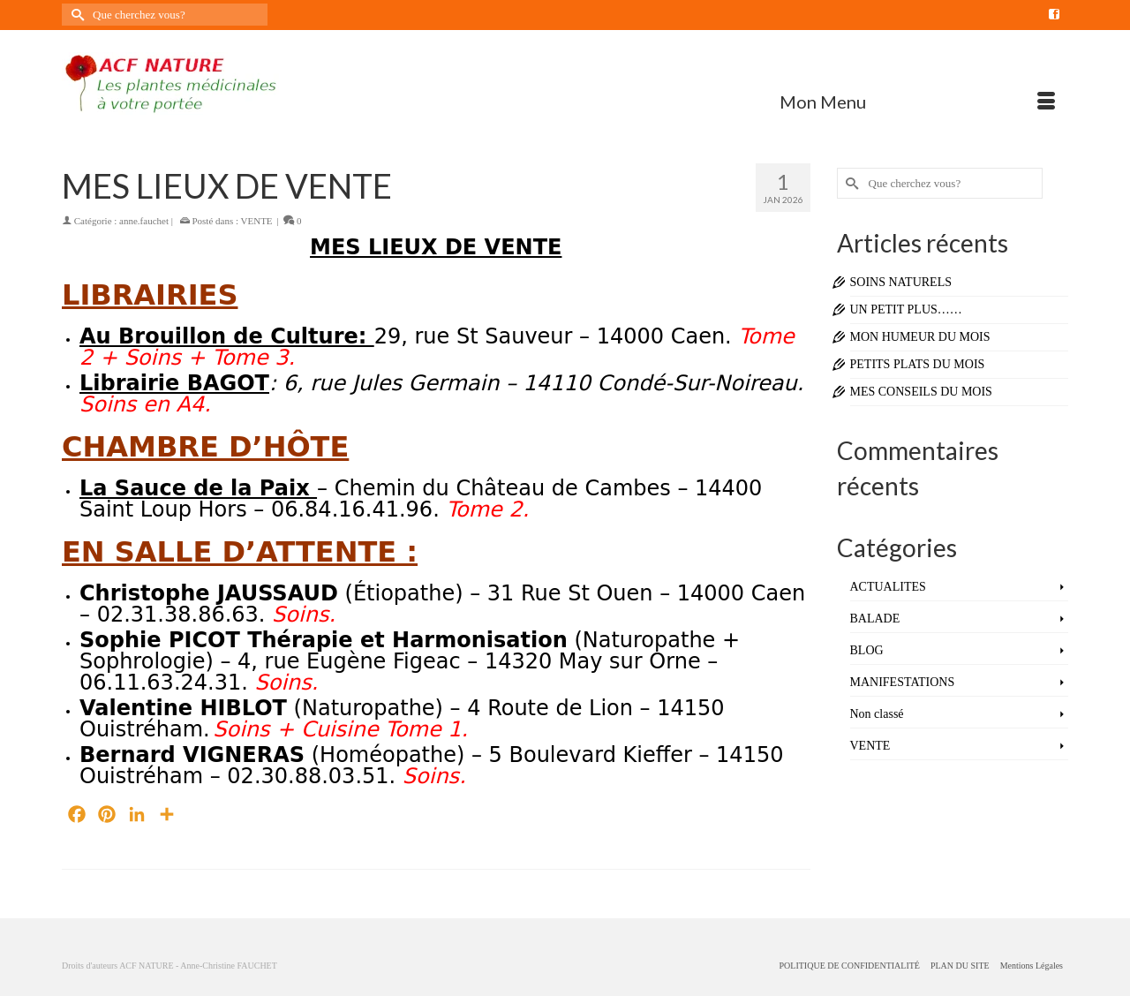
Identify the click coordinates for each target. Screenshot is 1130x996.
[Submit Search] (75, 15)
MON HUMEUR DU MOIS (920, 336)
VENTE (257, 220)
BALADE (875, 618)
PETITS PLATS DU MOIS (917, 364)
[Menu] (917, 101)
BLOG (867, 650)
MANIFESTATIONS (902, 682)
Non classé (877, 714)
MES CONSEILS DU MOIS (921, 391)
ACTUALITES (888, 586)
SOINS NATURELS (901, 282)
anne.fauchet (144, 220)
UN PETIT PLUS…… (906, 309)
